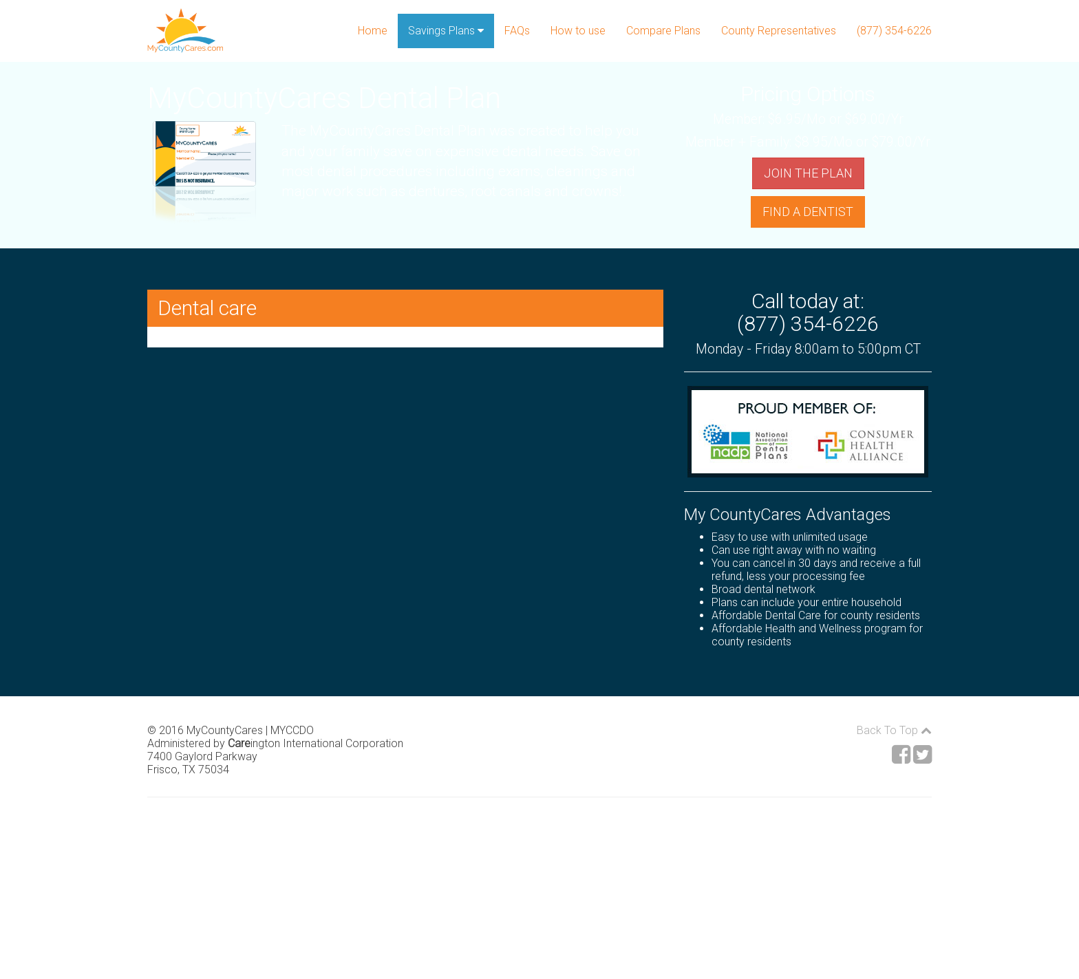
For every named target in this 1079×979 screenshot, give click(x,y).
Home (372, 30)
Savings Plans (446, 30)
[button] (405, 308)
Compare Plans (663, 30)
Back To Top (894, 730)
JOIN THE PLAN (808, 173)
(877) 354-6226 (894, 30)
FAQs (517, 30)
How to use (578, 30)
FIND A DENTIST (807, 211)
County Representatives (778, 30)
